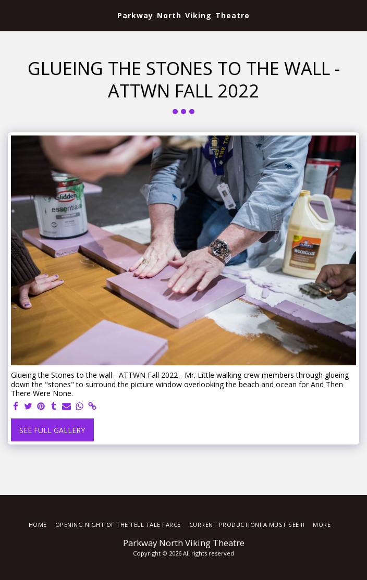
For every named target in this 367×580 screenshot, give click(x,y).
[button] (11, 15)
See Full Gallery (52, 430)
